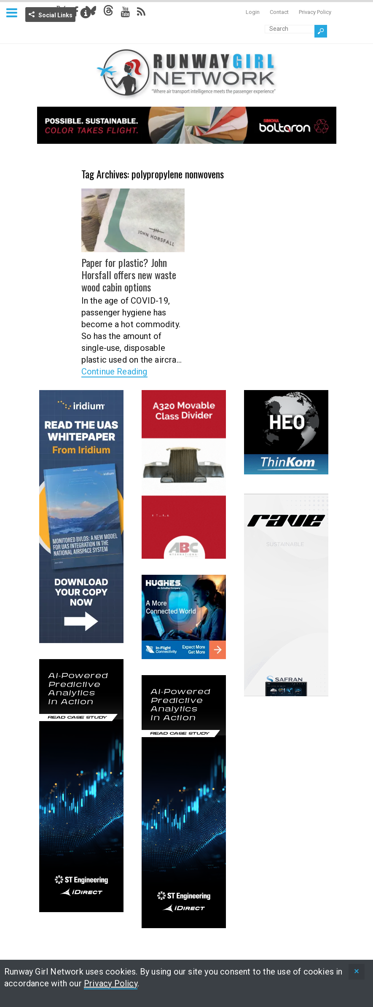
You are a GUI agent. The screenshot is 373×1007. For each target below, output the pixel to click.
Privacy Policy (315, 12)
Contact (279, 12)
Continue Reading (114, 371)
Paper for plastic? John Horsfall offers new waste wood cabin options (128, 274)
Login (253, 12)
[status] (357, 972)
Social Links (55, 15)
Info (85, 13)
